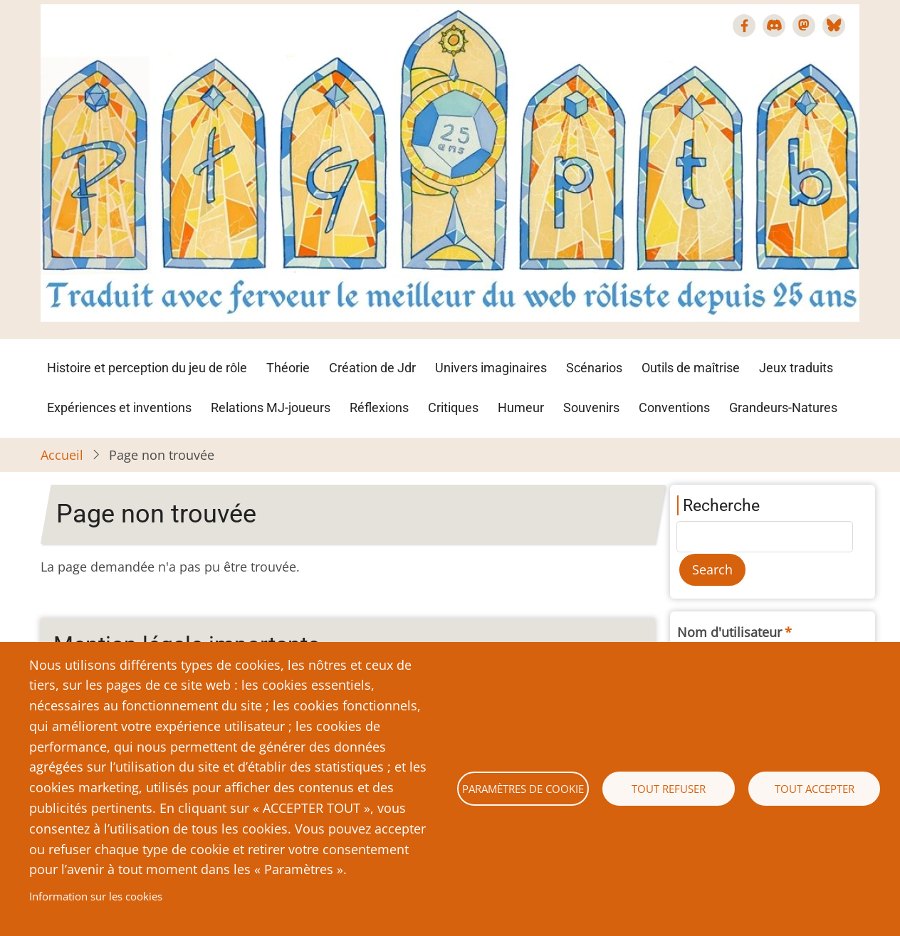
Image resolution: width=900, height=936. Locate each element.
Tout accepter (814, 789)
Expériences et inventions (119, 407)
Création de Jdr (372, 367)
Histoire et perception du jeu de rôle (147, 367)
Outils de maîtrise (691, 367)
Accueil (62, 454)
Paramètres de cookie (523, 789)
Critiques (453, 407)
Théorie (288, 367)
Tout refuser (669, 789)
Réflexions (379, 407)
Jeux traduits (796, 367)
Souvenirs (591, 407)
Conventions (674, 407)
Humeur (521, 407)
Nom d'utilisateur (729, 632)
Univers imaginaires (491, 367)
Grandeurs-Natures (783, 407)
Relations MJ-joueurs (270, 407)
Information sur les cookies (95, 896)
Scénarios (594, 367)
